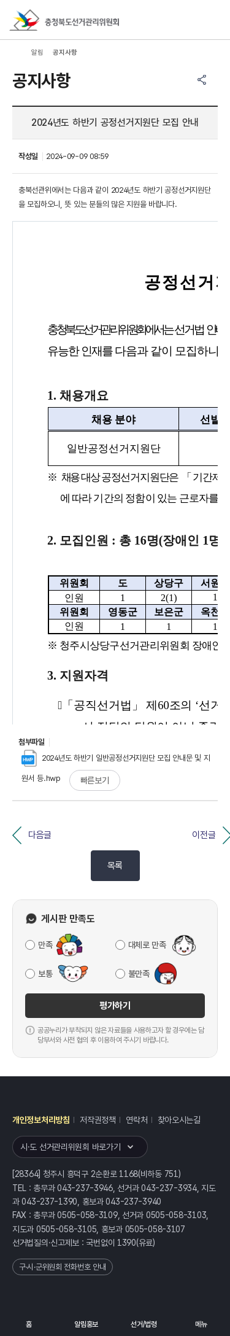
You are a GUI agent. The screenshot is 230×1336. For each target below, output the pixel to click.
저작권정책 (98, 1120)
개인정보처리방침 (41, 1120)
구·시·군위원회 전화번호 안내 (62, 1267)
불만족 (139, 974)
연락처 (136, 1120)
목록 (115, 865)
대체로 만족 (147, 945)
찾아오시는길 (179, 1120)
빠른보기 (94, 780)
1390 (126, 1243)
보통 (45, 974)
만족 (45, 945)
